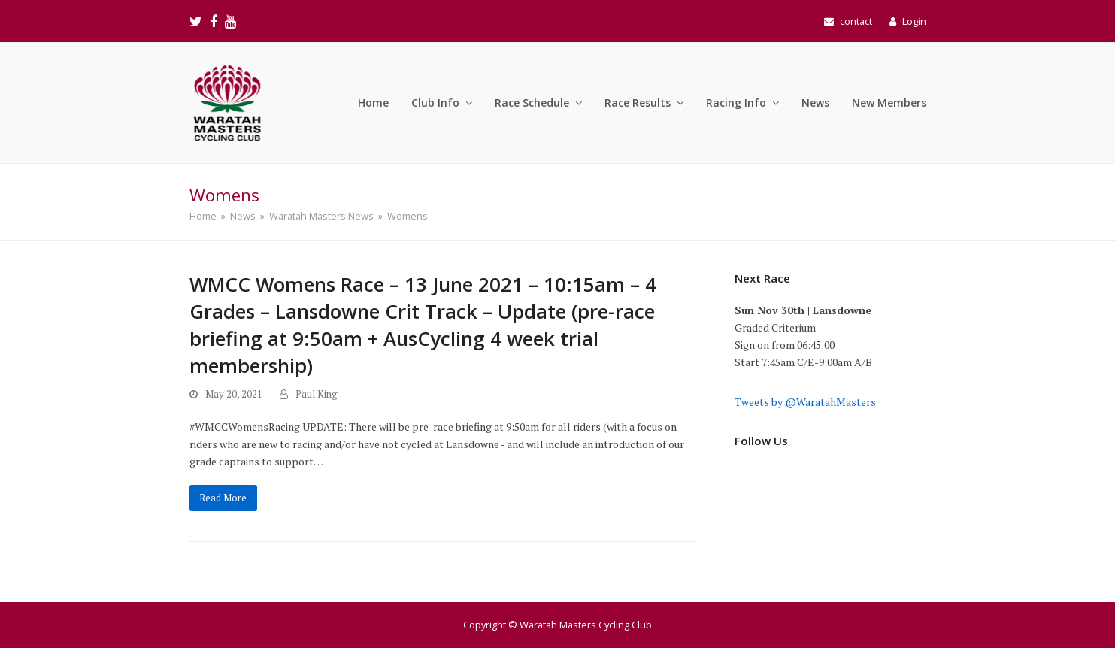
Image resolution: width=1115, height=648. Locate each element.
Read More (223, 498)
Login (914, 21)
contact (856, 21)
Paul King (316, 394)
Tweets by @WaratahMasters (805, 402)
